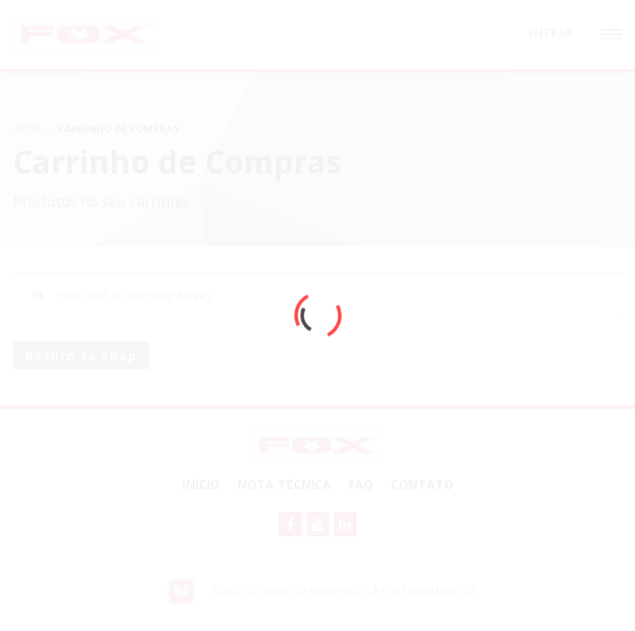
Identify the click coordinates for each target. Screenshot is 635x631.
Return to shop (81, 355)
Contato (422, 484)
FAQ (361, 484)
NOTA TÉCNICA (284, 484)
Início (201, 484)
